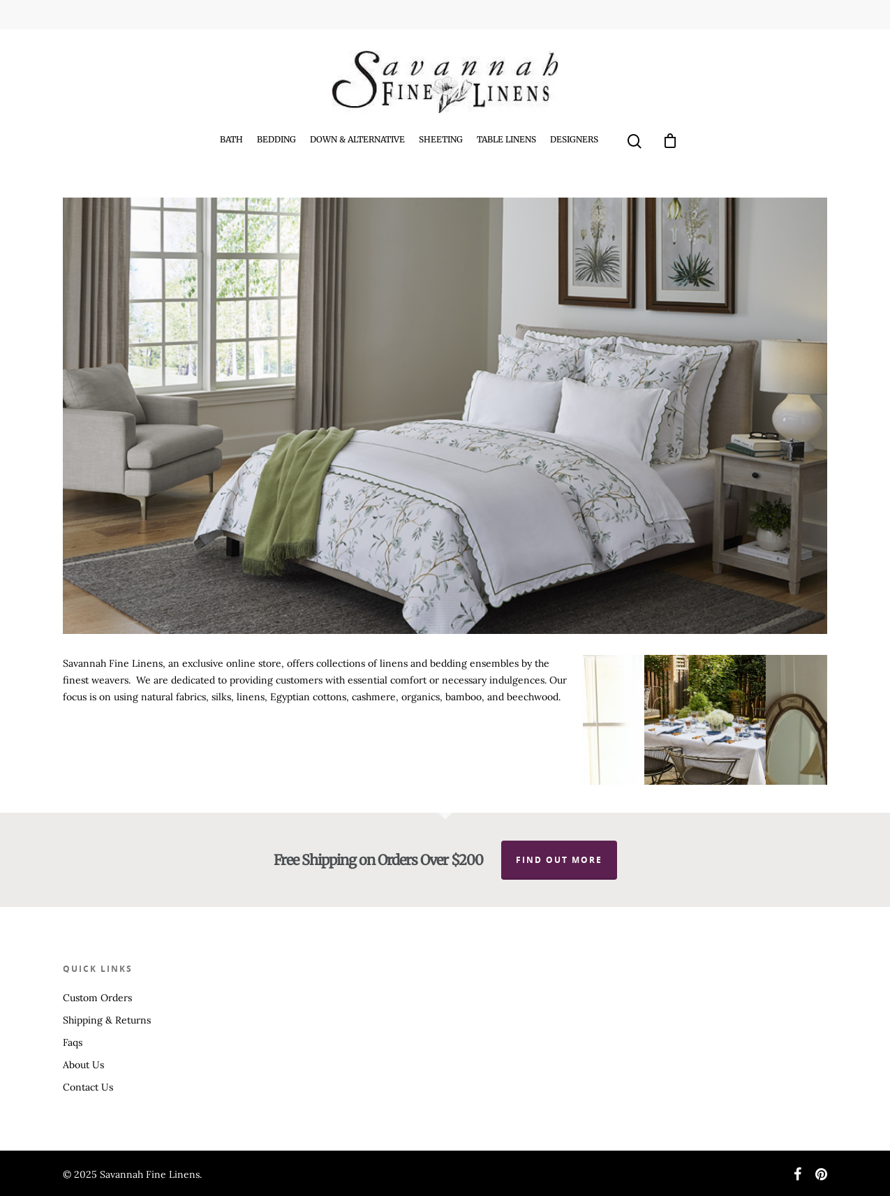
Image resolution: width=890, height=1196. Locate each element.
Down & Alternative (357, 139)
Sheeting (441, 139)
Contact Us (88, 1087)
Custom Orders (97, 997)
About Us (83, 1064)
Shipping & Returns (107, 1020)
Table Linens (506, 139)
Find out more (559, 860)
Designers (574, 139)
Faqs (72, 1042)
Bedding (276, 139)
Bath (231, 139)
